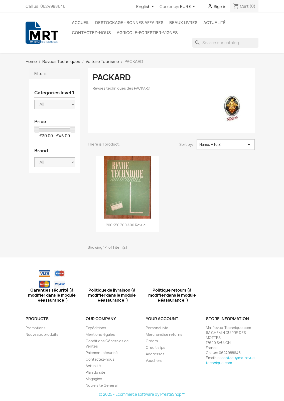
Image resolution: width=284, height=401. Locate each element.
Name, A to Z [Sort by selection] (225, 145)
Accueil (80, 22)
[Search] (225, 43)
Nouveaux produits (42, 334)
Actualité (214, 22)
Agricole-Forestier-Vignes (147, 32)
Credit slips (155, 347)
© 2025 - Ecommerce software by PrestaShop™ (142, 394)
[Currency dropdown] (188, 7)
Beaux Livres (183, 22)
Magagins (94, 378)
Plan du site (95, 372)
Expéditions (96, 327)
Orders (152, 341)
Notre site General (101, 385)
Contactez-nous (91, 32)
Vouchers (154, 360)
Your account (162, 318)
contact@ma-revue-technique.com (231, 360)
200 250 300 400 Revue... (127, 225)
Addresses (155, 354)
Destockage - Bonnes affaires (129, 22)
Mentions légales (100, 334)
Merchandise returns (164, 334)
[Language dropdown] (146, 7)
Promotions (36, 327)
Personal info (157, 327)
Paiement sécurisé (102, 352)
